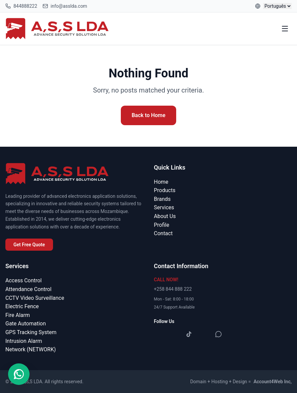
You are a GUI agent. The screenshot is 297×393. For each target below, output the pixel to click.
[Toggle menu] (285, 28)
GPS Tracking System (30, 332)
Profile (161, 225)
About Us (165, 216)
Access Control (23, 280)
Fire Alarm (17, 315)
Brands (162, 199)
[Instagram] (174, 334)
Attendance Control (28, 289)
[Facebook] (159, 334)
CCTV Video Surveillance (34, 298)
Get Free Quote (29, 244)
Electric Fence (22, 306)
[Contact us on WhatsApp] (19, 374)
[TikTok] (189, 334)
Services (164, 207)
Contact (163, 233)
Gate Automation (25, 323)
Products (165, 190)
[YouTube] (203, 334)
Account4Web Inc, (272, 381)
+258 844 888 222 (173, 289)
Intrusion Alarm (23, 341)
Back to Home (148, 115)
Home (161, 182)
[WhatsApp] (218, 334)
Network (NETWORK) (30, 349)
